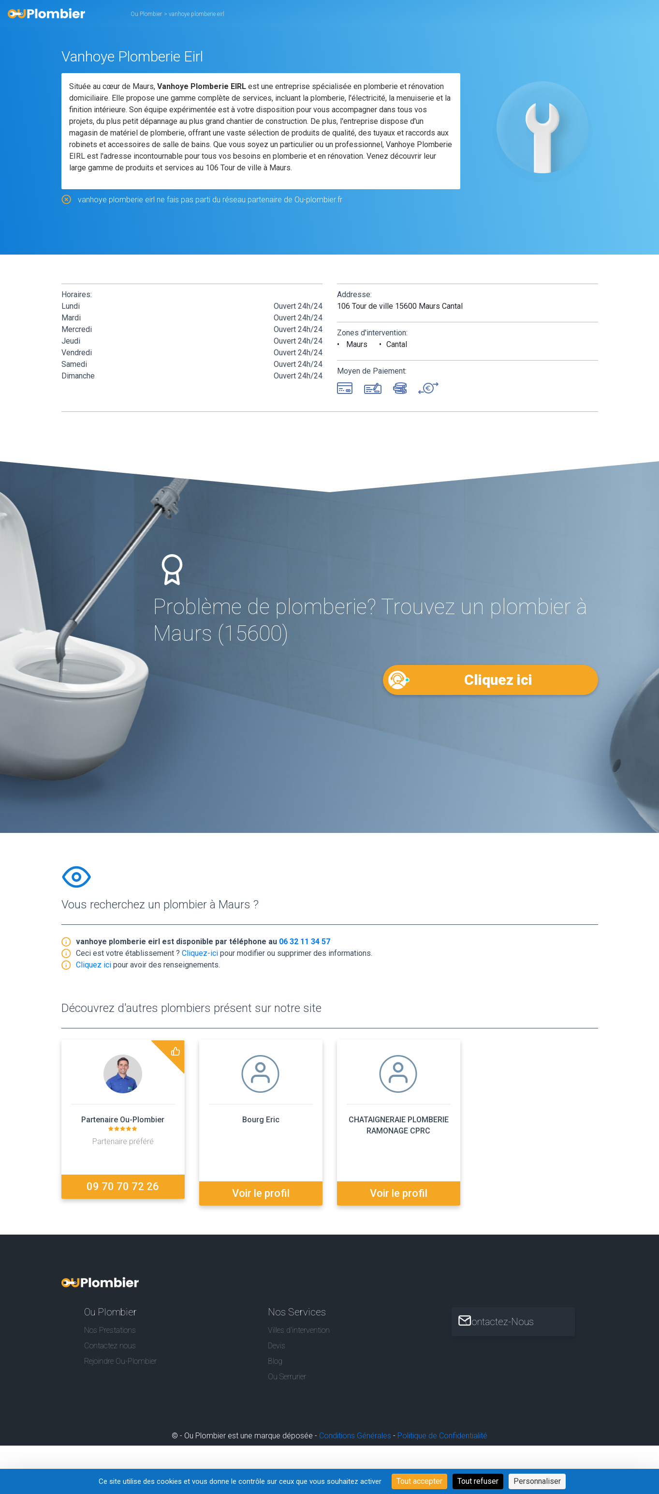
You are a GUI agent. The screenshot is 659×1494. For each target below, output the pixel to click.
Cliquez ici (497, 679)
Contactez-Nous (511, 1318)
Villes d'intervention (299, 1326)
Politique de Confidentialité (442, 1432)
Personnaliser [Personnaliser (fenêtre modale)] (537, 1481)
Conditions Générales (355, 1432)
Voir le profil (261, 1189)
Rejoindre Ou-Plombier (120, 1357)
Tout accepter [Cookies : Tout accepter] (419, 1481)
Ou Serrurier (287, 1373)
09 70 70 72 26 (123, 1189)
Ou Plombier (146, 14)
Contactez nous (110, 1341)
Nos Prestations (110, 1326)
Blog (275, 1357)
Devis (276, 1341)
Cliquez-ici (200, 956)
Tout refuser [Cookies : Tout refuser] (477, 1481)
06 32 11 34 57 (304, 944)
